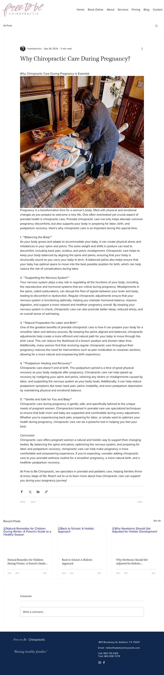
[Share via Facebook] (21, 491)
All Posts (7, 25)
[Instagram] (99, 662)
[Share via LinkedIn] (38, 491)
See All (157, 520)
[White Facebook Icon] (104, 662)
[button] (123, 10)
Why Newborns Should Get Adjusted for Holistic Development (132, 561)
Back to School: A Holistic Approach (77, 561)
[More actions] (142, 49)
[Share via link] (46, 491)
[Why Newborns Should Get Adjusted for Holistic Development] (136, 540)
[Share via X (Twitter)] (29, 491)
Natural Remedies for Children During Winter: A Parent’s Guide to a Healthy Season (27, 561)
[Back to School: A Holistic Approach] (82, 540)
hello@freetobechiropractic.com (123, 647)
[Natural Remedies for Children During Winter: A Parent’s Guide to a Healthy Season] (28, 540)
